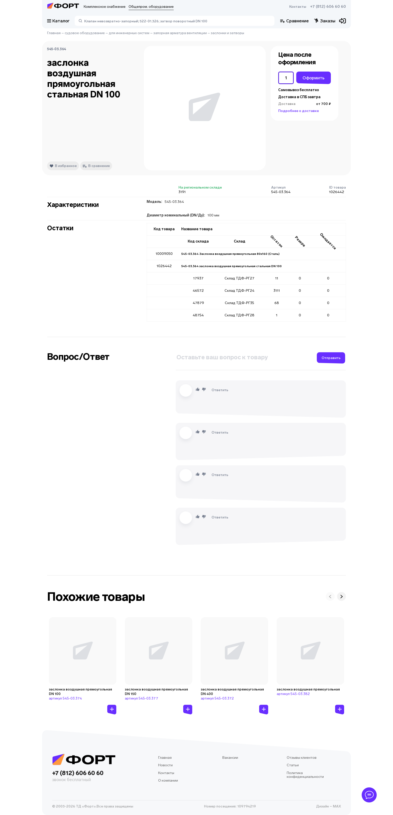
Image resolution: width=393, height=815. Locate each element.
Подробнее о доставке (298, 111)
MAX (336, 806)
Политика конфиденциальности (305, 775)
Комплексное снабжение (105, 7)
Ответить (220, 390)
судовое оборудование (85, 33)
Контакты (297, 7)
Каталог (58, 20)
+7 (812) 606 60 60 (328, 6)
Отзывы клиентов (302, 758)
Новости (165, 765)
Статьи (293, 765)
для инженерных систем (129, 33)
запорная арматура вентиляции (180, 33)
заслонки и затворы (227, 33)
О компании (168, 780)
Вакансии (230, 758)
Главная (54, 33)
